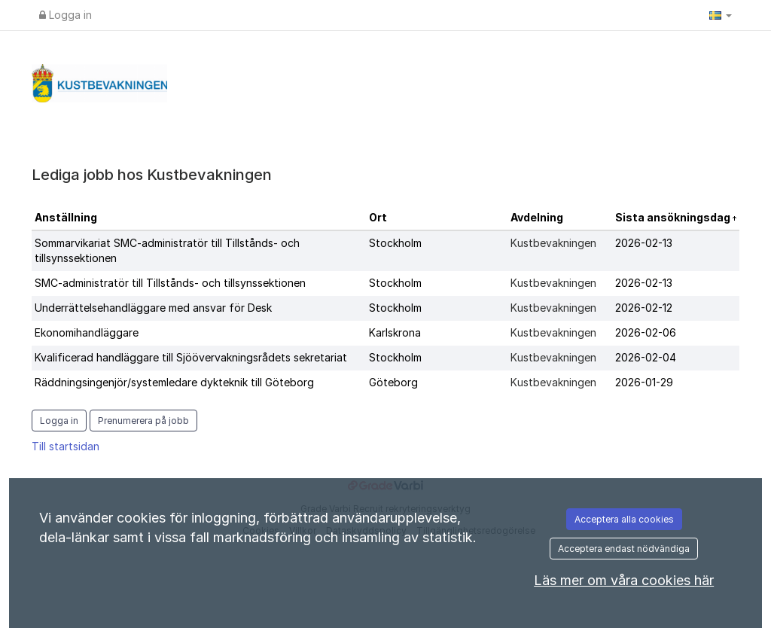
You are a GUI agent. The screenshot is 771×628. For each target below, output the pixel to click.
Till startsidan (65, 446)
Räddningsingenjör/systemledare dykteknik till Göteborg (174, 382)
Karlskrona (395, 332)
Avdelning (536, 217)
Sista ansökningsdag (674, 217)
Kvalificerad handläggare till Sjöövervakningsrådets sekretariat (191, 357)
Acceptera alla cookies (624, 519)
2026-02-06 (645, 332)
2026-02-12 (643, 307)
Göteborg (393, 382)
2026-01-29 (644, 382)
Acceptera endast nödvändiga (624, 548)
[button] (720, 15)
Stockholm (395, 242)
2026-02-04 (645, 357)
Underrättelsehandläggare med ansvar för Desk (153, 307)
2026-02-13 (643, 242)
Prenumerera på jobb (143, 420)
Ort (378, 217)
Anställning (66, 217)
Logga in (65, 14)
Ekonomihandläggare (87, 332)
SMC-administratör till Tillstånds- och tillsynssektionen (170, 282)
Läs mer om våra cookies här (624, 580)
